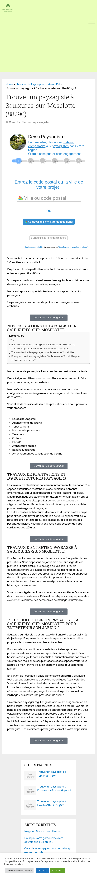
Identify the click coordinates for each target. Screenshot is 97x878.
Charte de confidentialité (34, 247)
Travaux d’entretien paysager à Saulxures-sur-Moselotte (42, 352)
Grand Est (15, 122)
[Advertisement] (48, 49)
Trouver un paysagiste (35, 122)
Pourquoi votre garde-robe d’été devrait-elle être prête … (43, 840)
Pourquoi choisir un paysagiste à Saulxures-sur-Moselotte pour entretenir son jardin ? (45, 358)
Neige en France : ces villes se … (43, 831)
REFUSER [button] (42, 870)
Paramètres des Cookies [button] (19, 870)
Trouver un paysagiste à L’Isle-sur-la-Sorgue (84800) (54, 788)
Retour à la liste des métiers (48, 237)
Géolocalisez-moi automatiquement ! (49, 221)
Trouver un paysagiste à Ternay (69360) (51, 773)
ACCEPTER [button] (57, 870)
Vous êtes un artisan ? (80, 247)
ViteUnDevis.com (64, 247)
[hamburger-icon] (91, 21)
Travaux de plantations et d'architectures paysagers (40, 348)
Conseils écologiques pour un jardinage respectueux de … (48, 850)
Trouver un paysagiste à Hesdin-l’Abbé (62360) (51, 803)
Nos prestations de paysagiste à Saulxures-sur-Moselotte (43, 344)
